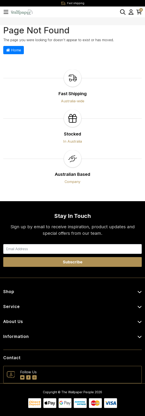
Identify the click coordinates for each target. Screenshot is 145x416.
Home (13, 50)
